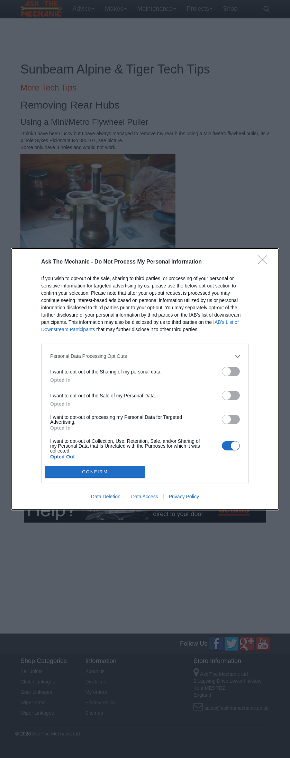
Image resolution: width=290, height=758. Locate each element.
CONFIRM (95, 471)
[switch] (231, 371)
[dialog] (145, 379)
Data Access (144, 496)
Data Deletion (105, 496)
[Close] (264, 262)
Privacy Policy (184, 496)
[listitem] (145, 356)
